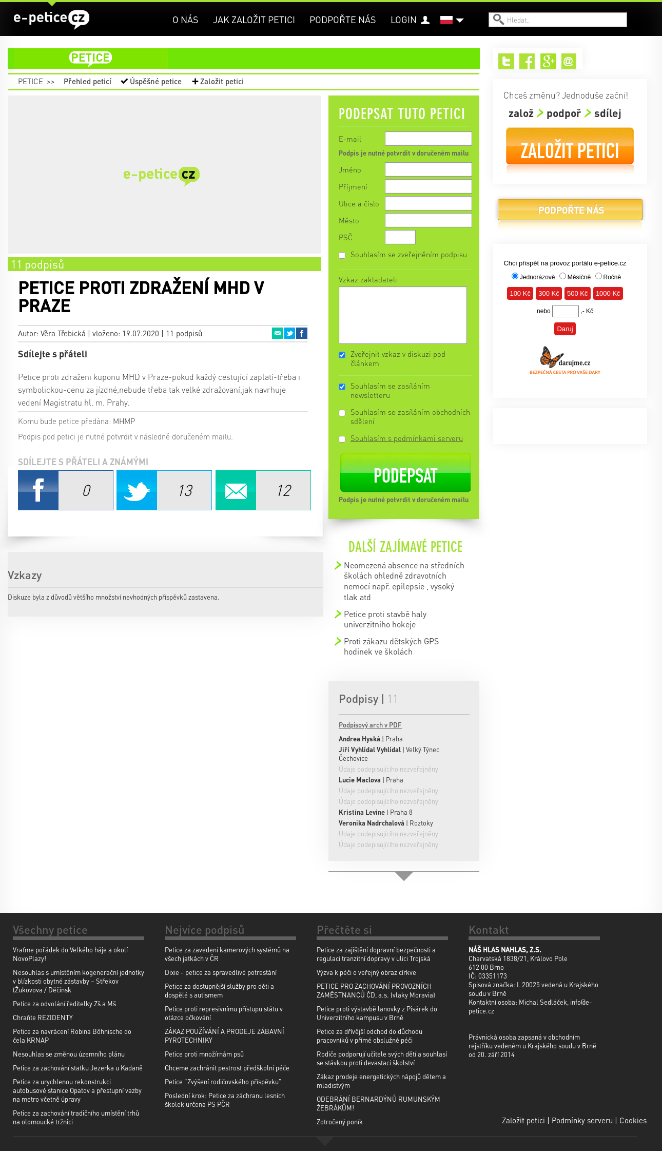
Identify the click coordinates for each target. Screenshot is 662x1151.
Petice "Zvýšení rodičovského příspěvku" (223, 1081)
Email (277, 333)
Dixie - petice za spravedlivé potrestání (221, 972)
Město (349, 220)
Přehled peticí (87, 81)
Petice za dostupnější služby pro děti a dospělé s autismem (219, 990)
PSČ (346, 237)
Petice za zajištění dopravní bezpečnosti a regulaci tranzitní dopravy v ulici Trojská (376, 954)
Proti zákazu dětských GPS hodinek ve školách (391, 646)
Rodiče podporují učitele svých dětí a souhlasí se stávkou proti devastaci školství (382, 1058)
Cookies (633, 1120)
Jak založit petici (254, 19)
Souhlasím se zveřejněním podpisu (409, 254)
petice (250, 58)
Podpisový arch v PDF (370, 724)
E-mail (350, 138)
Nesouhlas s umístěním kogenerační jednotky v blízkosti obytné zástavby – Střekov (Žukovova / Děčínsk (78, 981)
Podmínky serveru (582, 1120)
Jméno (350, 169)
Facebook (301, 333)
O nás (185, 19)
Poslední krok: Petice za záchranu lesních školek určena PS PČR (225, 1099)
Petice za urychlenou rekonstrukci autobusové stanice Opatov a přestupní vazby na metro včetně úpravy (77, 1090)
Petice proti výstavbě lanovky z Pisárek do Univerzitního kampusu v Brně (377, 1013)
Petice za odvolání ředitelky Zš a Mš (64, 1003)
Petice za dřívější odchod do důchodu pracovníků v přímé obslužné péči (369, 1035)
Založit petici (222, 81)
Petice (30, 81)
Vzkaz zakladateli (368, 279)
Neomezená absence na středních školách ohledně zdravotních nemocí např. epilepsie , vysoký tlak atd (404, 581)
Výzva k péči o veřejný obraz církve (366, 972)
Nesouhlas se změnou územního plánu (69, 1053)
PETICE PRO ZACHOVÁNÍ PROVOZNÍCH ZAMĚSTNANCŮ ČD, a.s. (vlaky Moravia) (376, 990)
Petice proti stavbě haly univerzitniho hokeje (385, 618)
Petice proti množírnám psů (204, 1053)
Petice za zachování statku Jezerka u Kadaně (78, 1067)
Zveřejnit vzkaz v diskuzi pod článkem (398, 358)
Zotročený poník (340, 1121)
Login (404, 19)
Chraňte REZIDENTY (43, 1017)
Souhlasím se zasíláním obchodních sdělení (410, 416)
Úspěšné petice (156, 81)
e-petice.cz (51, 20)
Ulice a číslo (359, 203)
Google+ (548, 61)
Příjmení (353, 186)
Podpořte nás (342, 19)
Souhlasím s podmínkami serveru (407, 438)
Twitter (289, 333)
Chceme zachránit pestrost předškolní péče (227, 1067)
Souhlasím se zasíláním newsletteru (390, 390)
